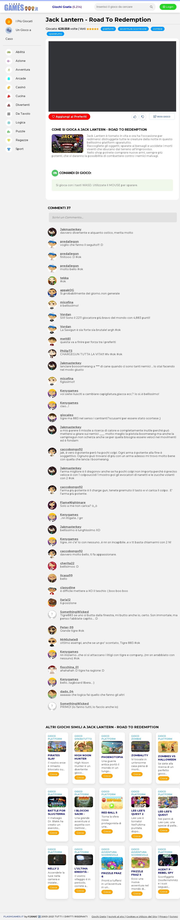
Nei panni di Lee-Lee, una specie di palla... (168, 822)
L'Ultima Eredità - (81, 870)
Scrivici (174, 916)
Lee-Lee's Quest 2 (138, 812)
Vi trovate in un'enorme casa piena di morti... (139, 764)
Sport (14, 149)
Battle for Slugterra (56, 812)
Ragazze (16, 140)
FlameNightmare (73, 502)
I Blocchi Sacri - (82, 812)
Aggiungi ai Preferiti (69, 116)
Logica (15, 122)
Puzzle (15, 131)
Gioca (53, 774)
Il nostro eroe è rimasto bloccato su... (57, 766)
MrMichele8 (69, 639)
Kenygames (69, 390)
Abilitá (15, 52)
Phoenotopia (112, 757)
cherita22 (67, 563)
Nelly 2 (53, 868)
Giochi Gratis (62, 7)
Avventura (17, 70)
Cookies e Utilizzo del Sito (141, 916)
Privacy (163, 916)
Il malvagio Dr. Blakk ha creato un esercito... (55, 823)
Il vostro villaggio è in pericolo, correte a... (82, 881)
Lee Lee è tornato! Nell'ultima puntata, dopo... (138, 824)
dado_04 (66, 691)
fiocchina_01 (69, 667)
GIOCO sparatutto (83, 737)
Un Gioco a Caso (18, 34)
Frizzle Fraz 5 (137, 873)
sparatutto (55, 33)
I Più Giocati (19, 21)
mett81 (65, 338)
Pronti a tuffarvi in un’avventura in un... (111, 884)
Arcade (15, 78)
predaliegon (69, 241)
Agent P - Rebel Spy (165, 871)
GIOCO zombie (136, 737)
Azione (15, 61)
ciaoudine (67, 587)
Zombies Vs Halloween (167, 757)
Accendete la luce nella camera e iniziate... (56, 877)
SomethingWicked (74, 612)
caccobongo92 (71, 449)
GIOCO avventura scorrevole (109, 852)
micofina (66, 302)
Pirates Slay (54, 757)
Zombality (139, 755)
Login (168, 6)
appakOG (67, 290)
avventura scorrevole (133, 28)
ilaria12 (65, 599)
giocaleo (66, 415)
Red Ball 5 (109, 812)
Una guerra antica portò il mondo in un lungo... (110, 766)
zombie (157, 28)
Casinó (15, 87)
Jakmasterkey (70, 229)
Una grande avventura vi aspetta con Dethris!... (82, 823)
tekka (64, 278)
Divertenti (17, 105)
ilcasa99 (66, 575)
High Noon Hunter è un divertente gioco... (82, 767)
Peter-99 (66, 627)
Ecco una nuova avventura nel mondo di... (140, 883)
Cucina (15, 96)
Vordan (65, 314)
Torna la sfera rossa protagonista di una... (111, 821)
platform (108, 28)
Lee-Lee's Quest (165, 813)
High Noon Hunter (83, 757)
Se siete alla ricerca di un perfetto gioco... (165, 768)
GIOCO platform (55, 737)
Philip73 (66, 351)
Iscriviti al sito (116, 916)
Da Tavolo (17, 114)
